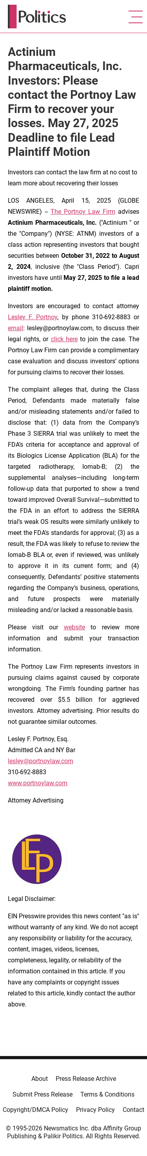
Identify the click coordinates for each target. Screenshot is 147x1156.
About (39, 1078)
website (74, 627)
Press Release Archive (86, 1078)
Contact (133, 1109)
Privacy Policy (95, 1109)
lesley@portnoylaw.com (40, 761)
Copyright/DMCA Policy (35, 1109)
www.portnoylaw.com (37, 783)
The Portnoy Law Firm (83, 211)
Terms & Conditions (107, 1094)
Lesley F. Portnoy (32, 317)
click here (64, 339)
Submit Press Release (43, 1094)
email (15, 328)
